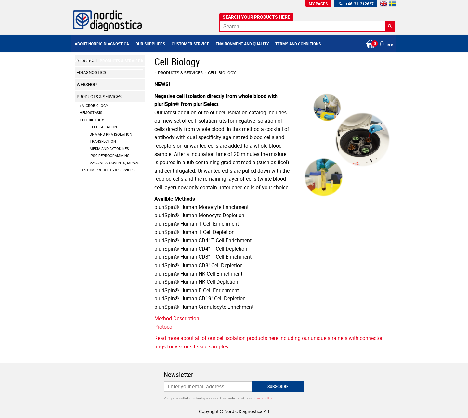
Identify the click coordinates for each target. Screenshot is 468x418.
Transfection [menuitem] (103, 141)
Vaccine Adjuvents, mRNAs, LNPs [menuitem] (117, 162)
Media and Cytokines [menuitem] (109, 148)
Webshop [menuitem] (84, 60)
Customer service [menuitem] (190, 43)
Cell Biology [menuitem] (92, 119)
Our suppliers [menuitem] (150, 43)
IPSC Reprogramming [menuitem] (110, 155)
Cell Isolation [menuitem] (103, 126)
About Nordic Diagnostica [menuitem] (102, 43)
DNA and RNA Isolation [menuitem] (111, 134)
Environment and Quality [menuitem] (242, 43)
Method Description (176, 318)
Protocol (164, 326)
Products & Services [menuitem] (121, 60)
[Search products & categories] (307, 26)
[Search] (390, 26)
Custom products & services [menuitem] (107, 169)
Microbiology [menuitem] (95, 105)
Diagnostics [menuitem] (92, 72)
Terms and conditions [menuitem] (298, 43)
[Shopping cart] (377, 44)
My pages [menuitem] (318, 3)
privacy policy (262, 398)
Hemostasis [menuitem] (91, 112)
